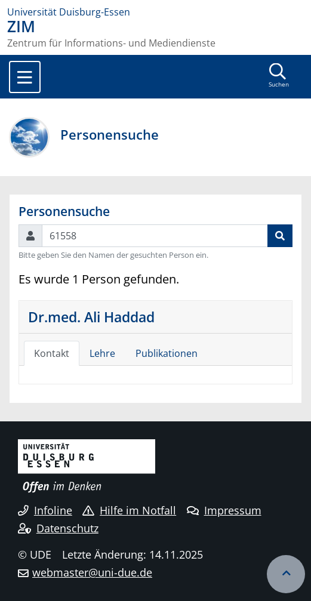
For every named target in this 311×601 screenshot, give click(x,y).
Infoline (45, 510)
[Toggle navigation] (25, 77)
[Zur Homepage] (155, 12)
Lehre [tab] (102, 353)
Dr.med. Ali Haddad (91, 316)
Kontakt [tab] (51, 353)
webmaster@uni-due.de (92, 572)
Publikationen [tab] (167, 353)
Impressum (224, 510)
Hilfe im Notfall (129, 510)
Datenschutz (58, 528)
